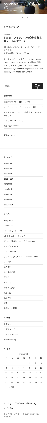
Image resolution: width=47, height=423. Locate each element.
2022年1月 (8, 174)
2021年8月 (8, 184)
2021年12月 (9, 179)
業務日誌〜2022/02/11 (13, 126)
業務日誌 (7, 293)
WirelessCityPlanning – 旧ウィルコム (19, 241)
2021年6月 (8, 194)
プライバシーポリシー (12, 414)
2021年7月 (8, 189)
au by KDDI (8, 220)
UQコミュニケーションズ (14, 236)
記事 (6, 303)
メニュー (23, 17)
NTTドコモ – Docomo (13, 231)
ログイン (7, 324)
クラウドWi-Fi (10, 251)
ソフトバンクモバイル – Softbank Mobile (21, 257)
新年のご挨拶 (9, 288)
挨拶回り (7, 282)
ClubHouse (8, 226)
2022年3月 (8, 163)
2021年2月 (8, 199)
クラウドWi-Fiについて (13, 120)
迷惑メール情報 (10, 308)
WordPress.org (10, 339)
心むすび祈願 (9, 272)
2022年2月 (8, 168)
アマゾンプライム (11, 246)
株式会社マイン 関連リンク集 (17, 102)
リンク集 (7, 262)
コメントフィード (11, 334)
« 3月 (11, 387)
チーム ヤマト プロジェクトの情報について (23, 107)
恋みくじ (7, 277)
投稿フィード (9, 329)
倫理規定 (7, 267)
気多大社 (7, 298)
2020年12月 (9, 205)
